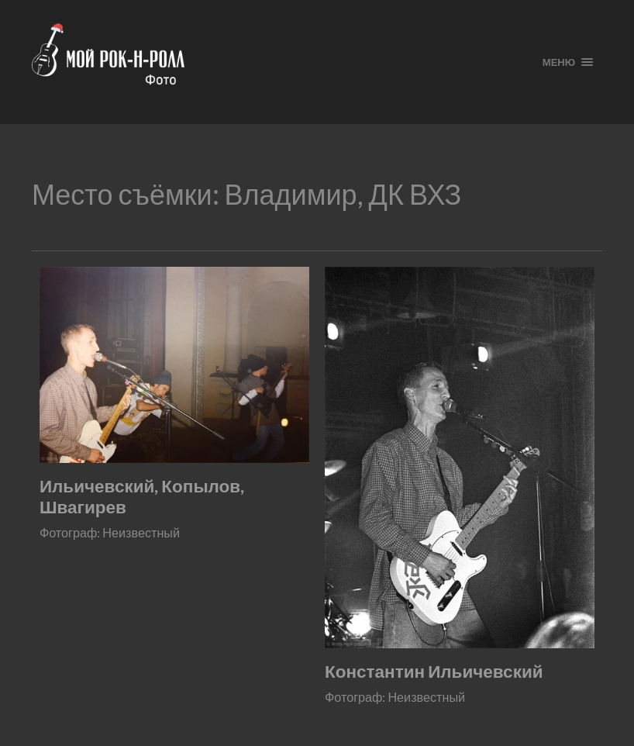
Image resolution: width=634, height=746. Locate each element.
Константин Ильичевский (434, 671)
